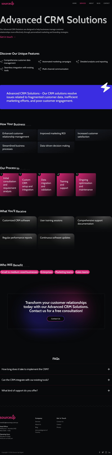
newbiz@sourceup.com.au (9, 422)
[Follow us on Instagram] (106, 452)
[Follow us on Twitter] (103, 452)
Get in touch (8, 36)
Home (74, 4)
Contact (107, 4)
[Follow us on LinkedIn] (109, 452)
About (91, 4)
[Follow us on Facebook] (99, 452)
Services (83, 4)
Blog (98, 4)
